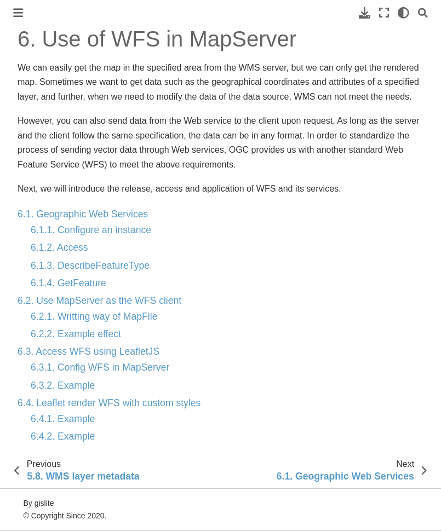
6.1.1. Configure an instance (91, 229)
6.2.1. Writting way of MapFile (94, 316)
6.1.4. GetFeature (68, 283)
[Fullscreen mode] (384, 12)
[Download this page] (364, 12)
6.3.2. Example (63, 385)
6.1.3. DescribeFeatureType (90, 265)
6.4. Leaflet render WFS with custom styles (109, 402)
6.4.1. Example (63, 418)
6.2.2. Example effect (76, 333)
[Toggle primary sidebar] (18, 12)
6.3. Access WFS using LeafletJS (88, 351)
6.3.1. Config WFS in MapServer (100, 367)
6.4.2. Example (63, 436)
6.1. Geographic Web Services (83, 214)
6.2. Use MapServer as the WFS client (99, 300)
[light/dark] (403, 12)
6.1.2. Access (59, 247)
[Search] (423, 12)
